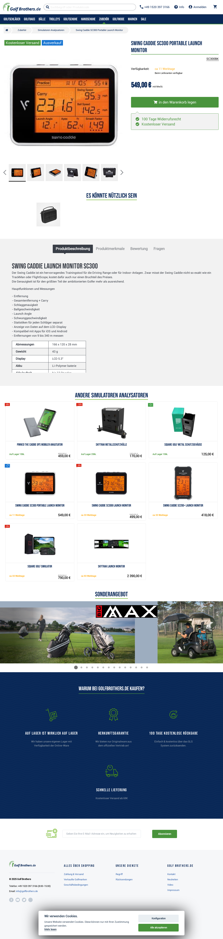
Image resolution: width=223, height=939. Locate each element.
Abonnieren (164, 833)
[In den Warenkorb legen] (175, 102)
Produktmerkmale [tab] (110, 248)
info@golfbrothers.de (27, 891)
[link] (173, 729)
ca (165, 69)
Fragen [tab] (159, 248)
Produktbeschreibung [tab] (73, 248)
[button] (7, 173)
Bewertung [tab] (139, 248)
